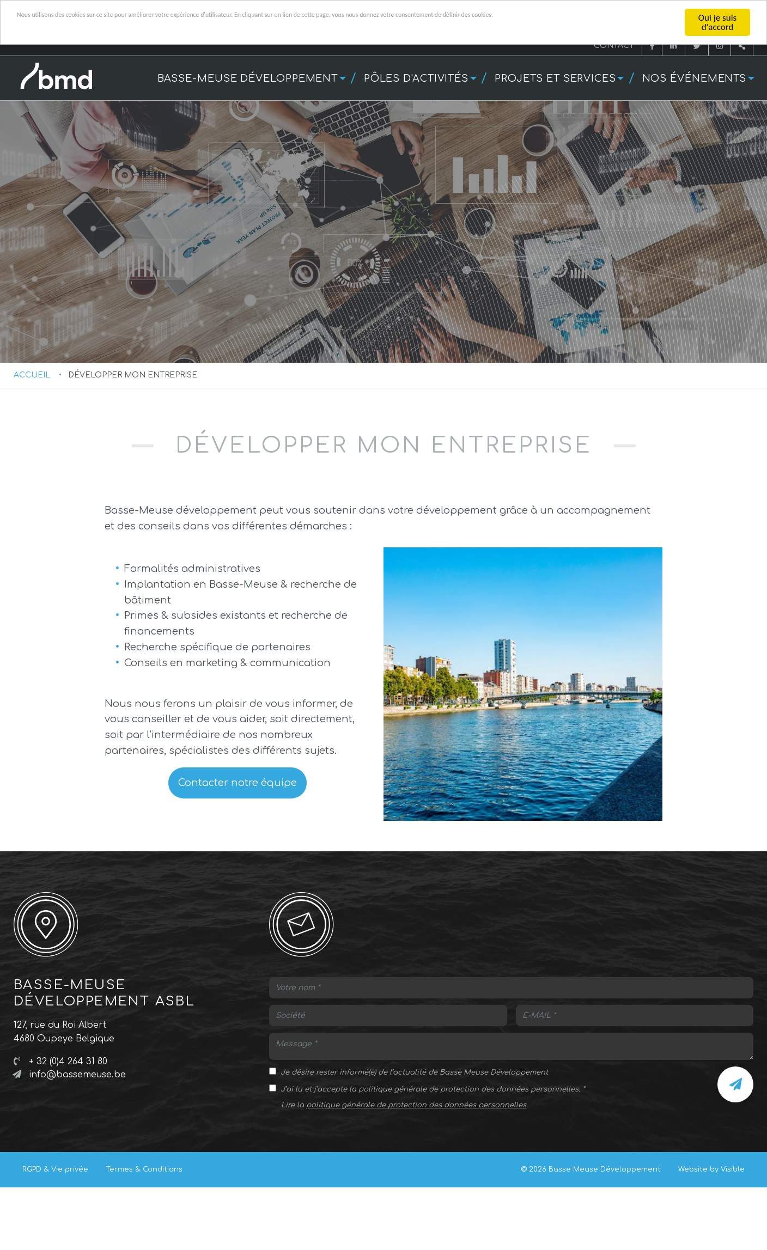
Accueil (32, 440)
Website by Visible (711, 1234)
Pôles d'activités (416, 78)
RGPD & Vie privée (55, 1234)
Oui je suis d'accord (717, 22)
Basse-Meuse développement (247, 78)
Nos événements (694, 78)
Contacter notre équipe (237, 847)
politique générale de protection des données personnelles (416, 1170)
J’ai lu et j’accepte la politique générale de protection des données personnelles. (430, 1154)
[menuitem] (250, 78)
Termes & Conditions (144, 1234)
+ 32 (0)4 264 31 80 (68, 1126)
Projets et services (555, 78)
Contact (614, 45)
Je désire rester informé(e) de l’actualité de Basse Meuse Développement (414, 1137)
